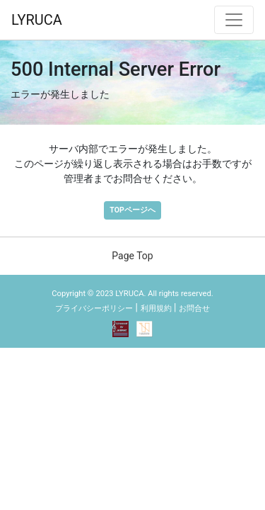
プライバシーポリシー (94, 308)
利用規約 (156, 308)
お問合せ (194, 308)
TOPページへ (132, 210)
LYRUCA (36, 19)
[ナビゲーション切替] (234, 20)
